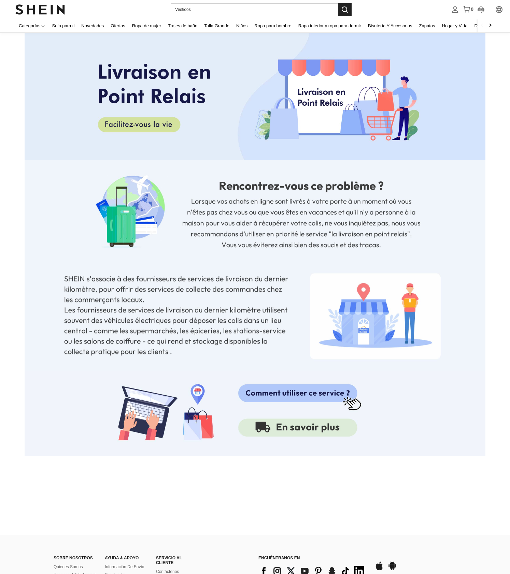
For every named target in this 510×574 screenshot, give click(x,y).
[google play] (392, 490)
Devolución (115, 495)
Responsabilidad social (75, 495)
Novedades (92, 25)
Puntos (162, 508)
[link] (297, 429)
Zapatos (427, 25)
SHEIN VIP (115, 542)
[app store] (379, 490)
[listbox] (455, 9)
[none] (255, 96)
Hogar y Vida (455, 25)
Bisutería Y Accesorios (390, 25)
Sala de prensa (67, 511)
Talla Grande (216, 25)
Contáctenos (167, 492)
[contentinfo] (313, 492)
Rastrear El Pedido (122, 527)
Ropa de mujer (146, 25)
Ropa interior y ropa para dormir (329, 25)
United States (98, 561)
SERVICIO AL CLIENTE (169, 481)
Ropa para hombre (272, 25)
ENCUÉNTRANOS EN (279, 478)
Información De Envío (124, 487)
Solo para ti (63, 25)
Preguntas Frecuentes (176, 516)
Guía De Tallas (118, 534)
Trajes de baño (182, 25)
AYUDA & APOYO (122, 478)
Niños (241, 25)
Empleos (62, 503)
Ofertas (118, 25)
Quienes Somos (68, 487)
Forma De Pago (170, 500)
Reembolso (115, 503)
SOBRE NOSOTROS (73, 478)
